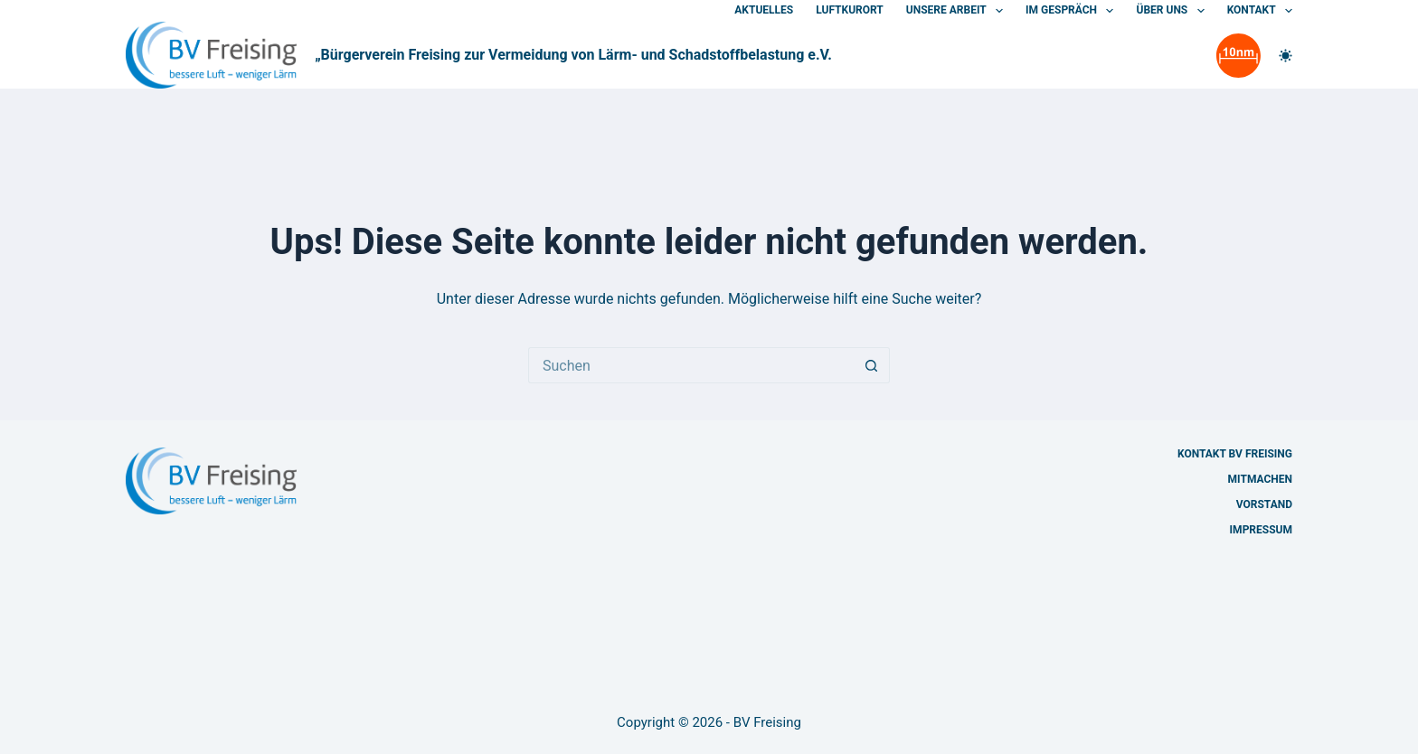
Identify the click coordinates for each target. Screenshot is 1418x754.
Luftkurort (850, 10)
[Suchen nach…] (691, 365)
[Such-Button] (872, 365)
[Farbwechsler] (1285, 55)
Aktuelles (763, 10)
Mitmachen (1260, 479)
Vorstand (1264, 504)
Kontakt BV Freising (1234, 454)
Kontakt (1259, 11)
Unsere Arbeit (958, 11)
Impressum (1261, 529)
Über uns (1173, 11)
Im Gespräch (1073, 11)
